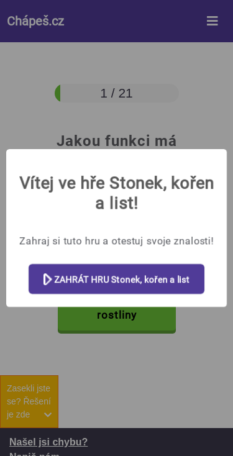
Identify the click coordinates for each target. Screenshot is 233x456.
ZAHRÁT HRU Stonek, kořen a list (116, 279)
